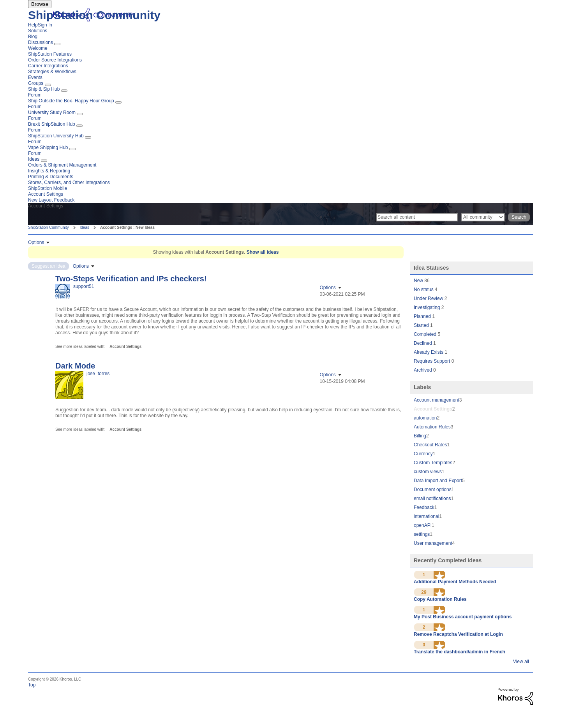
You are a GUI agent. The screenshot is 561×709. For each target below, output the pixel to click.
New (419, 280)
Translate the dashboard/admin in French (459, 652)
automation (425, 418)
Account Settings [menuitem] (45, 194)
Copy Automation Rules (440, 599)
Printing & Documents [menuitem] (50, 176)
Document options (433, 489)
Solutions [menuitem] (37, 30)
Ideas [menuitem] (33, 159)
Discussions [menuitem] (40, 42)
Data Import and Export (438, 480)
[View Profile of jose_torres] (97, 373)
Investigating (427, 307)
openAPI (423, 525)
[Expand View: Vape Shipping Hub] (72, 149)
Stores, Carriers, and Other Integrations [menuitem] (69, 182)
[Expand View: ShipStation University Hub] (88, 137)
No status (424, 289)
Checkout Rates (430, 445)
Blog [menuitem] (32, 36)
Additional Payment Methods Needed (455, 581)
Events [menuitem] (35, 77)
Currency (423, 453)
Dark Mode (75, 366)
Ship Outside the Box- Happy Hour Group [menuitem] (71, 101)
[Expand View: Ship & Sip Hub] (64, 91)
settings (422, 534)
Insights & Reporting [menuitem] (49, 171)
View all (521, 661)
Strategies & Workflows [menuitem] (52, 71)
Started (422, 325)
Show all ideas (263, 252)
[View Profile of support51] (83, 286)
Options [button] (36, 242)
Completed (426, 334)
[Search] (417, 217)
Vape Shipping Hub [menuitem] (48, 147)
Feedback (424, 507)
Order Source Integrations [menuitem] (55, 60)
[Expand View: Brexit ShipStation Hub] (79, 126)
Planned (423, 316)
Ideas (84, 227)
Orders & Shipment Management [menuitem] (62, 165)
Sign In (45, 25)
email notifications (432, 498)
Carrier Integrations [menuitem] (48, 65)
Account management (436, 400)
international (426, 516)
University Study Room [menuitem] (52, 112)
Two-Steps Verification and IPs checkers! (131, 278)
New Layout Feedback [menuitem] (51, 200)
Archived (423, 370)
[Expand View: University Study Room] (80, 114)
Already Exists (429, 352)
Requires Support (433, 361)
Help (33, 25)
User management (433, 543)
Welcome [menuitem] (38, 48)
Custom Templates (433, 462)
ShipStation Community (94, 15)
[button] (439, 575)
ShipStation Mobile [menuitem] (47, 188)
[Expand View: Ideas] (44, 161)
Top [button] (31, 685)
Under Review (429, 298)
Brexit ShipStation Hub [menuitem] (51, 124)
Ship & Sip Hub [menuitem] (44, 89)
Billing (420, 436)
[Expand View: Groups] (48, 85)
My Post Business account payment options (463, 616)
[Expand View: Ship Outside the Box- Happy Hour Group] (118, 102)
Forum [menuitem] (35, 95)
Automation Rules (432, 427)
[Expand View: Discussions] (57, 44)
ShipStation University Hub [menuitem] (56, 136)
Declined (423, 343)
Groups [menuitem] (35, 83)
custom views (428, 471)
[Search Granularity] (483, 217)
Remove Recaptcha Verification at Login (458, 634)
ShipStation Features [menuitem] (50, 54)
